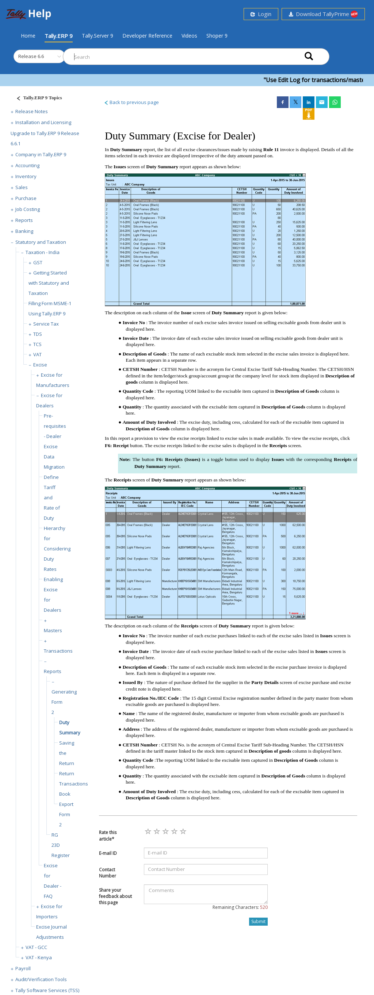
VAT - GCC (36, 947)
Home (28, 35)
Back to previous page (131, 102)
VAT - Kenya (39, 957)
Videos (189, 35)
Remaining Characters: (240, 907)
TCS (37, 344)
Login (261, 14)
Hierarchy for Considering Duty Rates (57, 548)
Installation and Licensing (43, 122)
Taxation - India (43, 252)
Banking (24, 231)
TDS (37, 334)
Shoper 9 (217, 35)
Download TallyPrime (323, 14)
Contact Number (107, 873)
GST (37, 262)
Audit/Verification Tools (41, 979)
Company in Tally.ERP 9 (40, 154)
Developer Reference (147, 35)
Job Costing (27, 209)
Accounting (27, 165)
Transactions (58, 651)
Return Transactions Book (73, 783)
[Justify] (36, 98)
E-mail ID (108, 853)
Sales (21, 187)
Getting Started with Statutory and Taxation (48, 282)
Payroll (23, 968)
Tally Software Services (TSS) (47, 990)
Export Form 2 (66, 814)
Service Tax (46, 323)
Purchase (26, 198)
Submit (258, 921)
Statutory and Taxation (40, 242)
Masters (53, 630)
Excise (40, 364)
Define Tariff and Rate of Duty (52, 497)
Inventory (26, 176)
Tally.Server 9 (97, 35)
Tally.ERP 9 (59, 35)
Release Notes (31, 111)
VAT (37, 354)
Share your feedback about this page (115, 896)
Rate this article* (108, 835)
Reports (24, 220)
